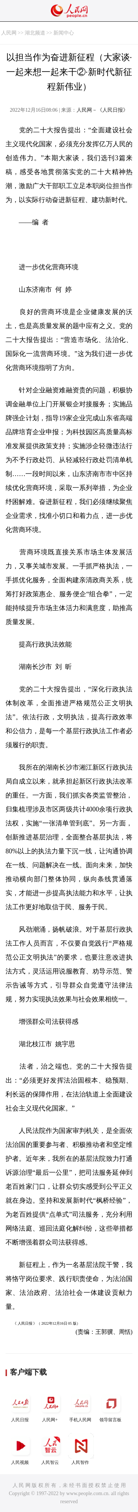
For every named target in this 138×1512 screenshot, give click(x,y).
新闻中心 (63, 33)
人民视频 (20, 1449)
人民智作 (81, 1449)
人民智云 (51, 1449)
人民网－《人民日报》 (102, 110)
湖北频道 (35, 33)
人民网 (9, 33)
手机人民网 (81, 1406)
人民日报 (20, 1406)
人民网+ (51, 1406)
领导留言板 (111, 1406)
